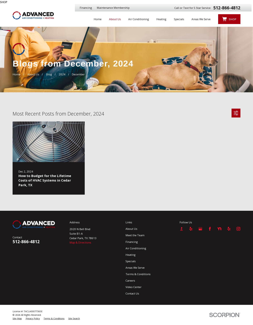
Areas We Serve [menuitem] (201, 19)
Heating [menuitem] (161, 19)
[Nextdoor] (219, 229)
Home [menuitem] (97, 19)
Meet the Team (135, 235)
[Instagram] (238, 229)
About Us (131, 229)
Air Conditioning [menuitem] (138, 19)
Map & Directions (80, 242)
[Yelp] (191, 229)
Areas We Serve (135, 267)
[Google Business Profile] (200, 229)
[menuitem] (17, 318)
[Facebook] (210, 229)
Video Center (134, 287)
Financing (86, 8)
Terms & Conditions (138, 274)
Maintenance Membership (113, 8)
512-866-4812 (226, 8)
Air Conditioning (136, 248)
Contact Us (132, 293)
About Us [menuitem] (115, 19)
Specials (131, 261)
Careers (130, 280)
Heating (131, 255)
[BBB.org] (181, 229)
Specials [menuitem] (179, 19)
